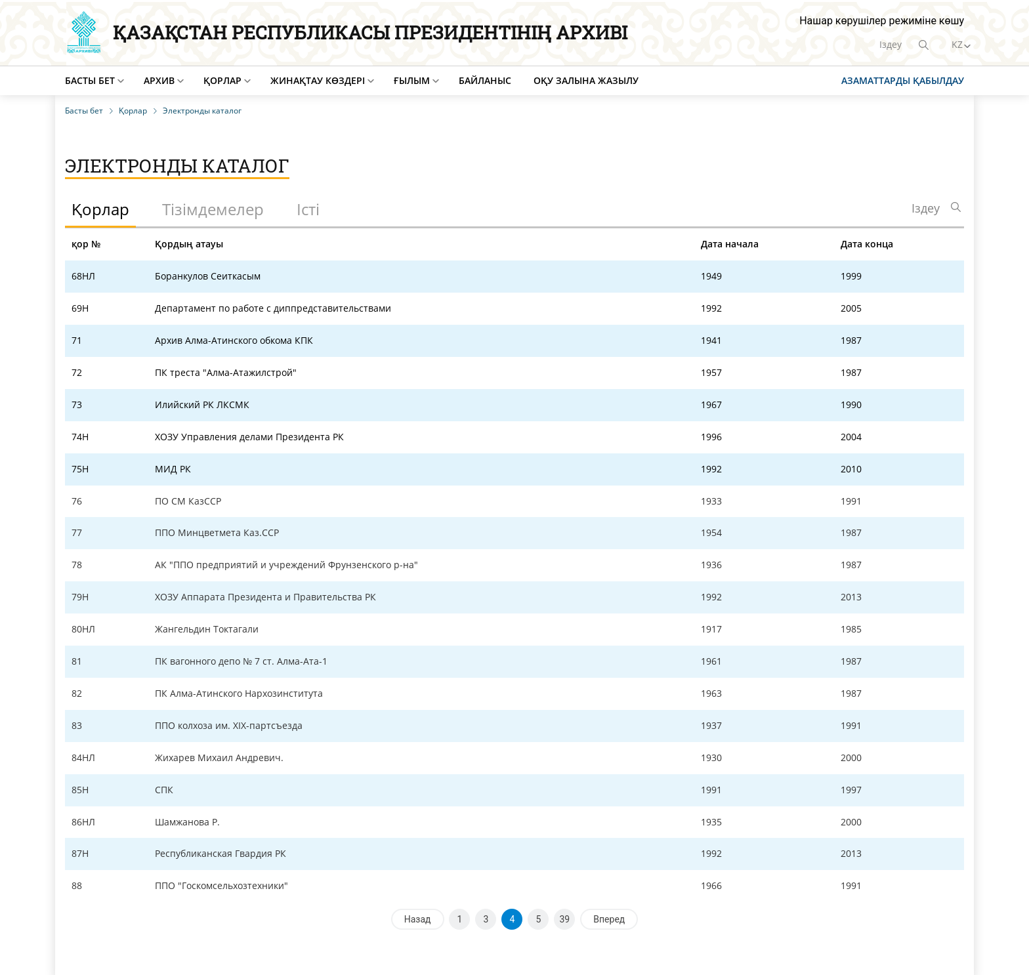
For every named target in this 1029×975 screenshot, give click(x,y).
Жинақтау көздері (317, 80)
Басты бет (90, 80)
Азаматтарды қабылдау (902, 80)
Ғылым (412, 80)
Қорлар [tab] (100, 209)
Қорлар (222, 80)
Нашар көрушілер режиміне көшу (881, 20)
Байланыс (485, 80)
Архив (159, 80)
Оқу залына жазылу (586, 80)
